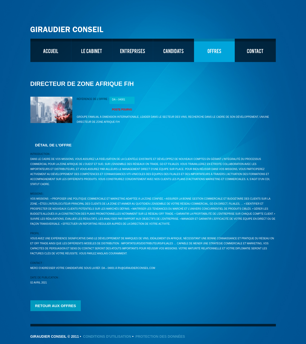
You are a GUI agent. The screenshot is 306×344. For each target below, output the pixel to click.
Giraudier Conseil (67, 27)
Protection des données (160, 336)
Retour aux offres (55, 306)
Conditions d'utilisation (107, 336)
